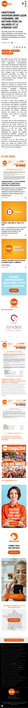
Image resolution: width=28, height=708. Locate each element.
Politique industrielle (14, 658)
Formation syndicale (15, 656)
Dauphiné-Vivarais (5, 676)
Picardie (10, 682)
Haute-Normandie (20, 676)
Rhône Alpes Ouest (13, 683)
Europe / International (5, 656)
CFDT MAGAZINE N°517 (9, 481)
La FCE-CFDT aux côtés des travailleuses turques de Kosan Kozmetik (11, 438)
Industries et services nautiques (10, 665)
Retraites (24, 660)
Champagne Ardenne (14, 674)
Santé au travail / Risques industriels (9, 662)
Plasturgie (12, 667)
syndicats (20, 667)
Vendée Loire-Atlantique (6, 685)
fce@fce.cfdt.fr (14, 704)
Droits (10, 653)
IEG (2, 665)
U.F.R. (13, 685)
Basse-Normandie (5, 673)
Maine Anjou (14, 680)
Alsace (2, 671)
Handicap (3, 658)
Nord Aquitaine (4, 682)
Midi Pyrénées (20, 680)
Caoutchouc (5, 50)
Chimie (23, 664)
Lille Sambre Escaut (22, 678)
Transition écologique (6, 664)
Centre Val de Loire (5, 674)
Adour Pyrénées (4, 669)
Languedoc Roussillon (12, 678)
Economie (14, 653)
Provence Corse (4, 683)
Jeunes (7, 658)
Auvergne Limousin (7, 53)
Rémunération (15, 50)
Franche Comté (13, 676)
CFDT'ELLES (4, 647)
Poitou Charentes (16, 682)
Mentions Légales (12, 697)
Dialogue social (4, 653)
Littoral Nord (4, 680)
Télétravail (20, 662)
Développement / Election (15, 651)
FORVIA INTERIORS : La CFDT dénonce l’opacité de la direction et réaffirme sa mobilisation (13, 381)
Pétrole (2, 667)
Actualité (15, 42)
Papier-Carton (21, 665)
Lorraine (9, 680)
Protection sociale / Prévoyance (8, 660)
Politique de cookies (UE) (14, 698)
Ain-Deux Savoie (12, 669)
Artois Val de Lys (8, 671)
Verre (16, 667)
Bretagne (17, 673)
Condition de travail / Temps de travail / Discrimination (12, 649)
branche (13, 664)
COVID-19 (8, 651)
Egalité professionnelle (21, 653)
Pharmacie (7, 667)
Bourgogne (12, 673)
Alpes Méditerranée (20, 669)
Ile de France (4, 678)
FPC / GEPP (22, 656)
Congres (3, 651)
